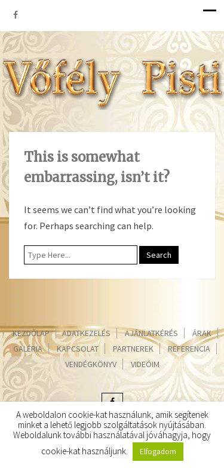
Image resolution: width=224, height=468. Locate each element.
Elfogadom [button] (158, 452)
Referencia (189, 348)
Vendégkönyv (90, 364)
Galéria (27, 348)
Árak (201, 333)
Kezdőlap (31, 333)
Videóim (145, 364)
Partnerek (133, 348)
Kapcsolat (78, 348)
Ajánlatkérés (151, 333)
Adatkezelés (86, 333)
